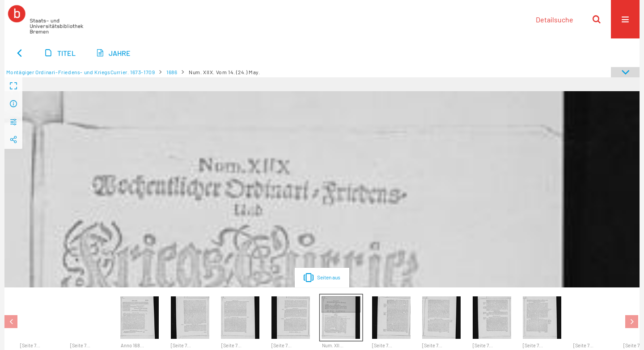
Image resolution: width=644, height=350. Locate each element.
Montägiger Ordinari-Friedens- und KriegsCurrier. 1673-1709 (80, 72)
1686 (171, 72)
